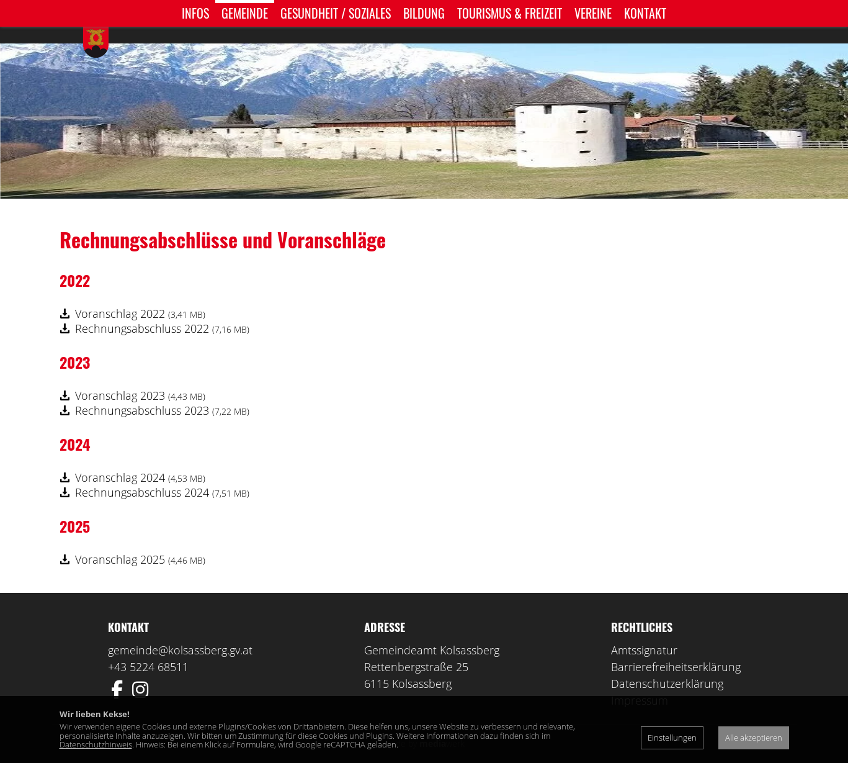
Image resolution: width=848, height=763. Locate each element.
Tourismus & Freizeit (509, 13)
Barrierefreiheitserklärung (676, 648)
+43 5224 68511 (148, 648)
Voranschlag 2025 (140, 540)
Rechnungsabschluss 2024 (162, 473)
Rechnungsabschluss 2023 (162, 391)
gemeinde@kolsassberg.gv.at (180, 631)
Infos (195, 13)
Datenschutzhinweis (96, 744)
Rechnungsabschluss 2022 (162, 309)
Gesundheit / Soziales (335, 13)
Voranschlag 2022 (140, 294)
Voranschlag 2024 (140, 458)
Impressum (639, 681)
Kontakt (645, 13)
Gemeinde (244, 13)
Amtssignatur (644, 631)
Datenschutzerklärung (667, 664)
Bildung (424, 13)
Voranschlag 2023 (140, 376)
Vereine (593, 13)
